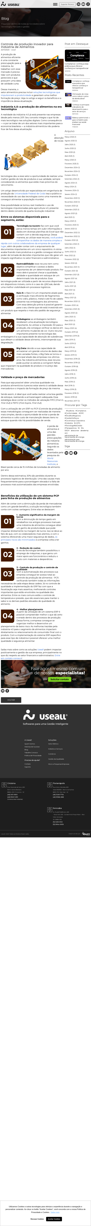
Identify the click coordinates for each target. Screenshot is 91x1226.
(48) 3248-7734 (58, 794)
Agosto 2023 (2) (71, 213)
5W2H (67, 431)
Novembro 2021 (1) (72, 267)
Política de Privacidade (33, 755)
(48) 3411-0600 (12, 794)
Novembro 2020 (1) (72, 301)
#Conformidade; (71, 413)
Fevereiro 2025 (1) (71, 164)
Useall (13, 50)
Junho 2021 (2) (70, 286)
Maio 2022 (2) (70, 255)
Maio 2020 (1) (70, 321)
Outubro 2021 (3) (71, 271)
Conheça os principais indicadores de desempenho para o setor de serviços (80, 109)
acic (66, 433)
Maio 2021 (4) (70, 290)
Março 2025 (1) (70, 160)
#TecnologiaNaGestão (73, 426)
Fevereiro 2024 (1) (72, 190)
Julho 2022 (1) (70, 248)
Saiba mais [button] (55, 1212)
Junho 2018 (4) (70, 378)
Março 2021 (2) (70, 298)
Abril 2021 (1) (69, 294)
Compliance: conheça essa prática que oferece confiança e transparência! (76, 66)
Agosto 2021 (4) (71, 278)
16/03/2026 (67, 71)
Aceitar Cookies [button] (54, 1219)
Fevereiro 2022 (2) (72, 259)
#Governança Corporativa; (75, 421)
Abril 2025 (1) (69, 156)
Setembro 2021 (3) (72, 275)
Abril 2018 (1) (69, 386)
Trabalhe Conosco (31, 752)
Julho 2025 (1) (70, 145)
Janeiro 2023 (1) (71, 229)
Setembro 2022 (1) (72, 244)
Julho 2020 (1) (70, 317)
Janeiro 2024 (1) (71, 194)
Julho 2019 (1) (70, 340)
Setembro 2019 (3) (72, 336)
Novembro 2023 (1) (72, 202)
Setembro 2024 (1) (72, 179)
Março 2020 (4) (71, 328)
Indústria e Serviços (55, 749)
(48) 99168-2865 (58, 797)
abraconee (75, 431)
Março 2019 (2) (70, 351)
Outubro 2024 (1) (71, 175)
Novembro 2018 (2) (72, 363)
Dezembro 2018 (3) (72, 359)
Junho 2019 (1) (70, 343)
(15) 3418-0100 (58, 822)
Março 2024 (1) (70, 187)
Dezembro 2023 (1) (72, 198)
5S (79, 428)
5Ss (82, 428)
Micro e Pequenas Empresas (58, 764)
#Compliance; (81, 411)
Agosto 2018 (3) (71, 370)
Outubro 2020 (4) (71, 305)
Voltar (11, 700)
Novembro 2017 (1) (72, 401)
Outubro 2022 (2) (71, 240)
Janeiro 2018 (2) (71, 397)
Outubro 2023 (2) (71, 206)
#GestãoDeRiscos (72, 418)
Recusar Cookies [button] (37, 1219)
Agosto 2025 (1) (71, 141)
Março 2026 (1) (70, 137)
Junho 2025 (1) (70, 148)
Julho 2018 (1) (70, 374)
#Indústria (69, 423)
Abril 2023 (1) (69, 217)
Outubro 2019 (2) (71, 332)
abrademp (84, 431)
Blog (26, 749)
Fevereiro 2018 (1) (72, 393)
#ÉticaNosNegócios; (73, 416)
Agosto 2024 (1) (71, 183)
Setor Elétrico (53, 744)
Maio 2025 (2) (70, 152)
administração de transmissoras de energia (74, 436)
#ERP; (81, 413)
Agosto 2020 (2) (71, 313)
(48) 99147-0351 (12, 797)
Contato (28, 764)
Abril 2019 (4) (70, 347)
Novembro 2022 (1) (72, 236)
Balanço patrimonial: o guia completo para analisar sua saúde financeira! (81, 122)
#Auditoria (70, 411)
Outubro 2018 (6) (71, 366)
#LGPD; (77, 423)
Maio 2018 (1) (70, 382)
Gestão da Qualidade (56, 759)
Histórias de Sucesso (32, 747)
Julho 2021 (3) (70, 282)
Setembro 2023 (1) (72, 210)
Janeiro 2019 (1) (71, 355)
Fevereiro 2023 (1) (72, 225)
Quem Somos (30, 744)
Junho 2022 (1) (70, 252)
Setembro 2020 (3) (72, 309)
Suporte (28, 767)
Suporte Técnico (67, 4)
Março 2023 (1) (70, 221)
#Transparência (71, 428)
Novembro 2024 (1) (72, 171)
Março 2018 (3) (70, 389)
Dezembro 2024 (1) (72, 168)
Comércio (52, 754)
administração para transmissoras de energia (74, 440)
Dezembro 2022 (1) (72, 233)
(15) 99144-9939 (58, 824)
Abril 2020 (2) (70, 324)
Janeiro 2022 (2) (71, 263)
